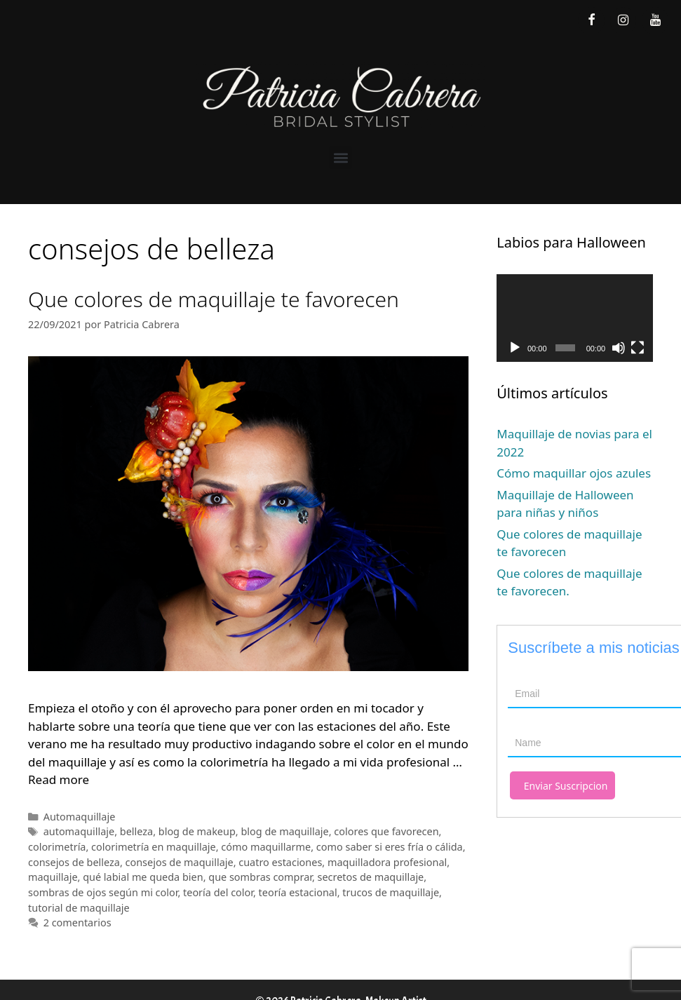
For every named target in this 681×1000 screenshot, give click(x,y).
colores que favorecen (386, 831)
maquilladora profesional (387, 862)
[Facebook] (591, 20)
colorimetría (57, 846)
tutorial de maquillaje (79, 907)
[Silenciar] (619, 348)
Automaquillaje (79, 816)
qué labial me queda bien (143, 877)
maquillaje (53, 877)
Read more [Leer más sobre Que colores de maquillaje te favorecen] (58, 779)
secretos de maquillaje (371, 877)
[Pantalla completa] (638, 348)
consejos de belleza (74, 862)
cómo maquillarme (266, 846)
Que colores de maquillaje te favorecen (213, 299)
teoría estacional (298, 892)
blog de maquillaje (284, 831)
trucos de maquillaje (390, 892)
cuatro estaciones (280, 862)
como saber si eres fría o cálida (389, 846)
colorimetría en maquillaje (153, 846)
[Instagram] (623, 20)
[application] (575, 318)
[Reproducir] (515, 348)
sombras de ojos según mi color (102, 892)
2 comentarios (77, 922)
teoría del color (218, 892)
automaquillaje (79, 831)
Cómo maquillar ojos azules (574, 473)
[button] (340, 157)
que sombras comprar (260, 877)
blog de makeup (197, 831)
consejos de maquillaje (180, 862)
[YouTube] (655, 20)
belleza (136, 831)
